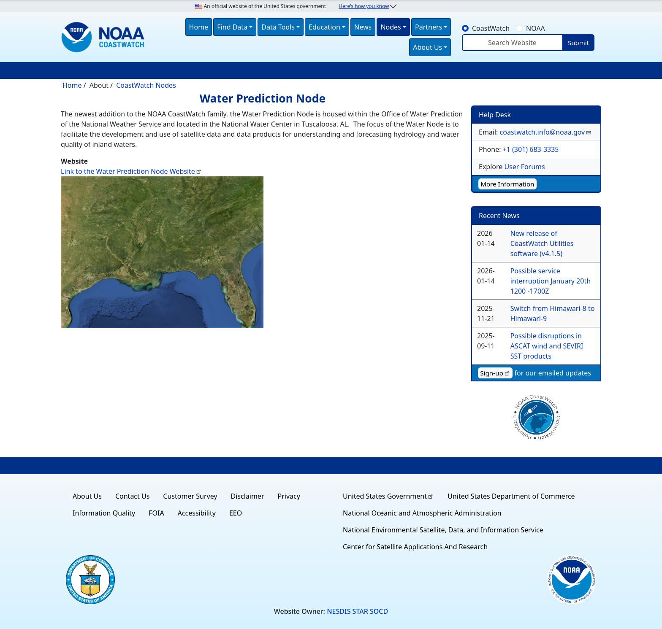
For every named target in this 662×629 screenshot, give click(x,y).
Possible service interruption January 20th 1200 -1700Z (550, 281)
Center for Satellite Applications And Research (415, 546)
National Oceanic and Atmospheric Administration (422, 513)
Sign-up (495, 373)
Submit (578, 42)
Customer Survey (190, 496)
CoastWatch (491, 28)
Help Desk (495, 114)
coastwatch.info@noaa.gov (546, 132)
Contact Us (132, 496)
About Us (87, 496)
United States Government (388, 496)
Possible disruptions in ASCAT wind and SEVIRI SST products (546, 346)
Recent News (499, 215)
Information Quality (104, 513)
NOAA (535, 28)
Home (199, 27)
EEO (235, 513)
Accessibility (197, 513)
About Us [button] (427, 47)
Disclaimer (247, 496)
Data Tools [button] (278, 27)
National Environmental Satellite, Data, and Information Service (443, 530)
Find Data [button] (232, 27)
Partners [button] (428, 27)
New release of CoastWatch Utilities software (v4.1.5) (542, 243)
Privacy (289, 496)
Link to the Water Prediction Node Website (131, 171)
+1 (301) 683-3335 (531, 149)
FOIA (156, 513)
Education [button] (324, 27)
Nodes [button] (390, 27)
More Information (507, 184)
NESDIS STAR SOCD (357, 611)
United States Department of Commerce (511, 496)
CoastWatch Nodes (146, 85)
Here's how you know (364, 6)
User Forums (524, 166)
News (363, 27)
